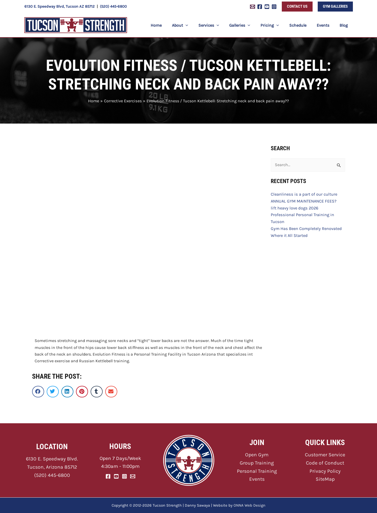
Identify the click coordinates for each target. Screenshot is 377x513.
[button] (297, 7)
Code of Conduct (325, 463)
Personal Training (257, 471)
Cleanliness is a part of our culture (303, 194)
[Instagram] (274, 6)
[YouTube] (266, 6)
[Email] (132, 476)
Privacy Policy (325, 471)
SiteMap (325, 478)
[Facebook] (259, 6)
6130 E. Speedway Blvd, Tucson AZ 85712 (59, 6)
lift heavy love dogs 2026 (294, 207)
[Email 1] (252, 6)
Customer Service (325, 455)
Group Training (257, 463)
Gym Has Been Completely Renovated (305, 227)
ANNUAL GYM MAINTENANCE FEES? (303, 200)
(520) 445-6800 (113, 6)
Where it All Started (289, 234)
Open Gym (256, 455)
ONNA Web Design (249, 505)
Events (257, 478)
